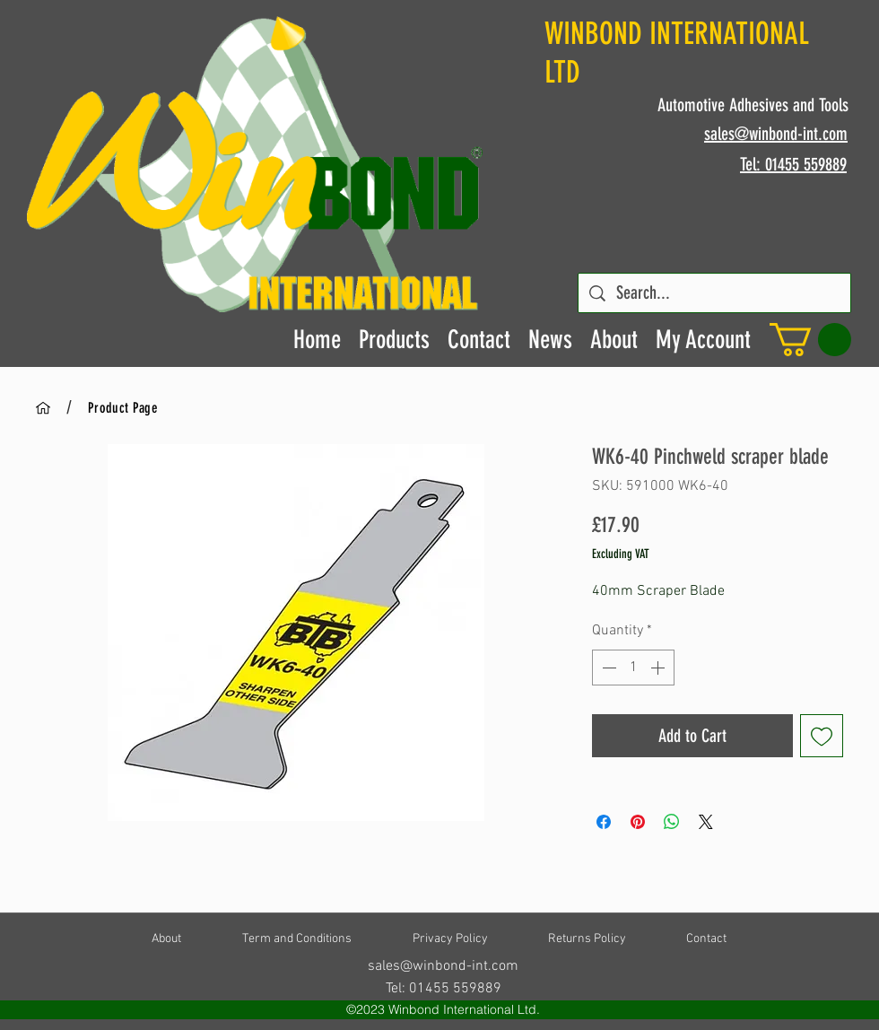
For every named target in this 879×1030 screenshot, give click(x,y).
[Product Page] (123, 407)
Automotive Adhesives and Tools (753, 105)
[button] (810, 339)
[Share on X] (706, 822)
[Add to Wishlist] (821, 735)
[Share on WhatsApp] (672, 822)
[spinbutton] (633, 667)
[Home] (43, 407)
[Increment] (659, 667)
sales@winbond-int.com (443, 966)
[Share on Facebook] (603, 822)
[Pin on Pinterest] (637, 822)
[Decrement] (607, 667)
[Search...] (714, 293)
